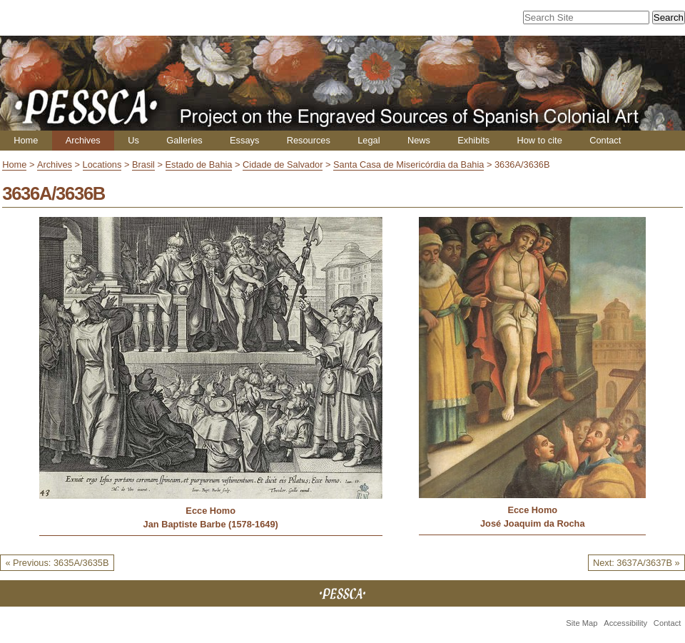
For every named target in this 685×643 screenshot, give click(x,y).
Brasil (143, 164)
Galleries (184, 140)
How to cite (539, 140)
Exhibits (473, 140)
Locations (102, 164)
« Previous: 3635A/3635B (56, 562)
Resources (308, 140)
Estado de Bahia (199, 164)
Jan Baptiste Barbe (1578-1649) (210, 524)
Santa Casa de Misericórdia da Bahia (408, 164)
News (418, 140)
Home (26, 140)
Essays (244, 140)
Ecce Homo (210, 510)
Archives (83, 140)
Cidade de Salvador (283, 164)
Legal (368, 140)
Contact (605, 140)
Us (133, 140)
